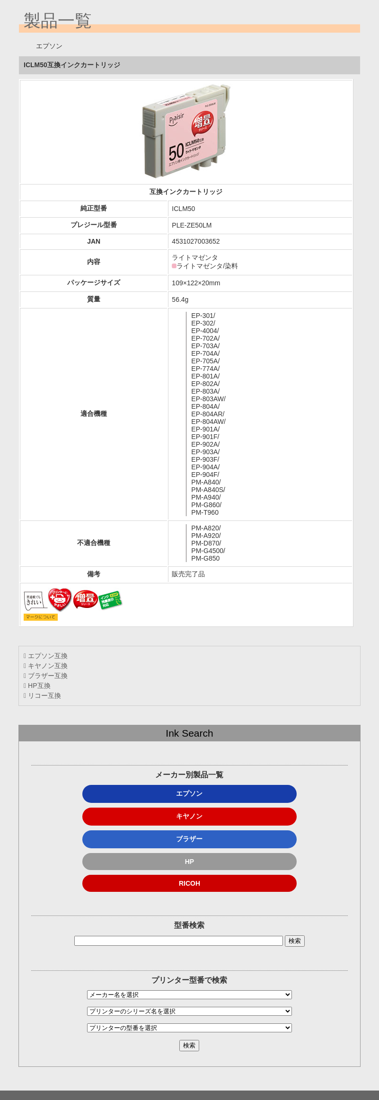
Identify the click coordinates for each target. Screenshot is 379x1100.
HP (189, 861)
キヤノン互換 (46, 665)
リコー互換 (42, 695)
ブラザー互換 (46, 675)
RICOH (189, 883)
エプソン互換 (46, 656)
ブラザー (189, 839)
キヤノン (189, 816)
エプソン (189, 793)
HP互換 (37, 685)
